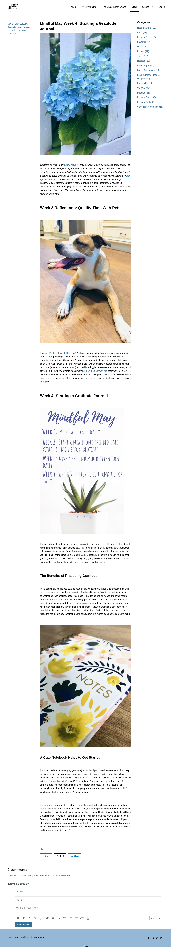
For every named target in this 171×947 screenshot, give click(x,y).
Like (41, 849)
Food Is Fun (144, 83)
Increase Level (82, 918)
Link (41, 918)
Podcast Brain (146, 97)
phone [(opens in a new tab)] (52, 819)
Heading (47, 918)
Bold (18, 918)
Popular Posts (146, 37)
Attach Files (88, 918)
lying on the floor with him (95, 371)
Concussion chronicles (150, 107)
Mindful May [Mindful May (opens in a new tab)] (69, 165)
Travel (142, 56)
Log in (162, 7)
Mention (35, 918)
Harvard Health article (56, 599)
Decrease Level (76, 918)
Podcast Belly (145, 102)
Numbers (70, 918)
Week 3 (52, 353)
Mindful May (65, 353)
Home (142, 47)
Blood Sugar (145, 65)
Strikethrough (29, 918)
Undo (152, 918)
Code (59, 918)
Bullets (65, 918)
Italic (24, 918)
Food (142, 32)
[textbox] (88, 910)
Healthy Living (19, 30)
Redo (158, 918)
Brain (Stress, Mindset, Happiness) (148, 77)
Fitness (143, 51)
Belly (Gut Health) (148, 70)
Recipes (143, 61)
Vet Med (143, 88)
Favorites (144, 42)
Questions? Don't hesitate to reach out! (27, 937)
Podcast (143, 93)
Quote (53, 918)
